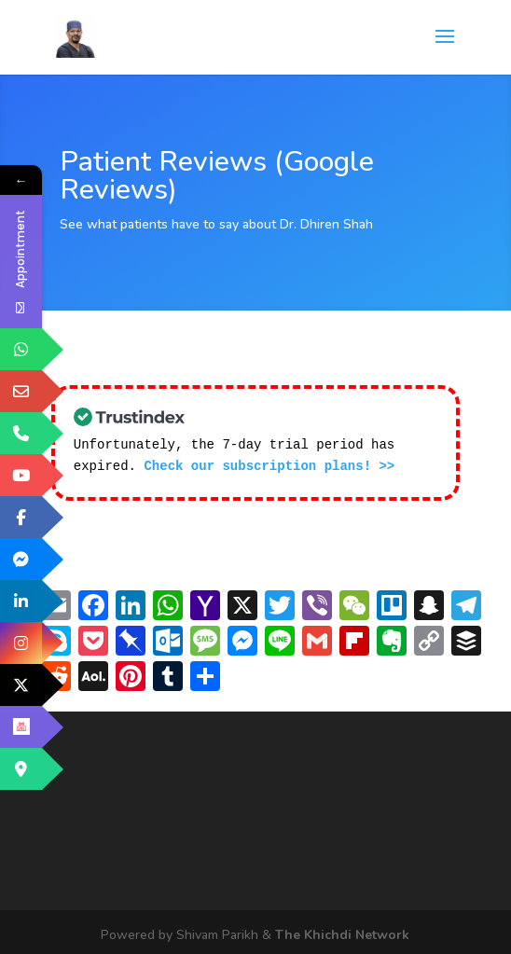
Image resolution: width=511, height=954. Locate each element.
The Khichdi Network (342, 933)
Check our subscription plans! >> (269, 465)
